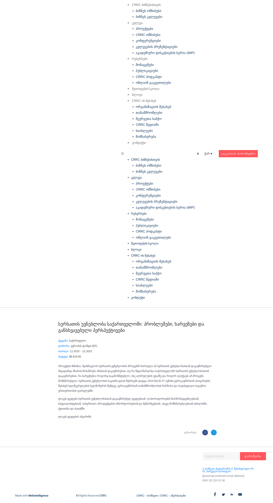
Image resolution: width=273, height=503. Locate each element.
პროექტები (144, 29)
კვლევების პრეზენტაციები (156, 47)
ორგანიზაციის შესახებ (153, 107)
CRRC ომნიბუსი (148, 35)
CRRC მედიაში (147, 125)
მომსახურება (146, 136)
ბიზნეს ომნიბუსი (148, 11)
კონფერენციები (148, 41)
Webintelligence (38, 495)
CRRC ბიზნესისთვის (146, 4)
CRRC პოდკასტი (149, 77)
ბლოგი (137, 94)
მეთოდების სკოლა (145, 88)
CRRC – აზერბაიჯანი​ (173, 495)
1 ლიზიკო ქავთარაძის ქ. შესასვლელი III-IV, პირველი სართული (228, 470)
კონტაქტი (139, 142)
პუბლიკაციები (147, 71)
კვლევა (137, 23)
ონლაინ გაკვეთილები (153, 83)
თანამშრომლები (149, 113)
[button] (158, 154)
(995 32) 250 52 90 (213, 480)
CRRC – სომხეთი (147, 495)
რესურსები (139, 58)
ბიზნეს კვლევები (149, 17)
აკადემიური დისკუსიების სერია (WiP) (165, 53)
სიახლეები (144, 131)
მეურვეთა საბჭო (149, 119)
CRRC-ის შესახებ (144, 100)
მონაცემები (145, 65)
